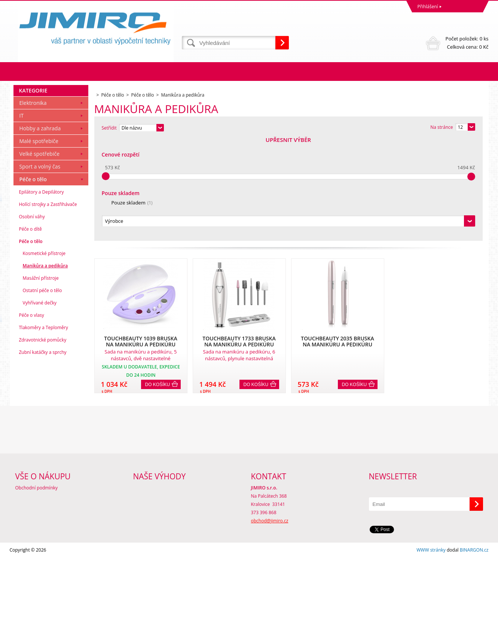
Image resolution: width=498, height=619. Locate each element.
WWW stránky (431, 611)
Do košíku (157, 282)
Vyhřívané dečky (39, 404)
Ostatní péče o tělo (42, 392)
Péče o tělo (33, 281)
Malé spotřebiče (38, 242)
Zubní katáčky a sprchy (43, 454)
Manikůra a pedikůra (45, 367)
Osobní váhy (32, 318)
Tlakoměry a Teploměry (43, 429)
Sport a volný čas (40, 268)
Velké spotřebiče (39, 255)
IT (21, 217)
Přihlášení (428, 6)
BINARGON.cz (474, 611)
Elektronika (33, 204)
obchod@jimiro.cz (269, 582)
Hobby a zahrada (40, 230)
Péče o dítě (30, 331)
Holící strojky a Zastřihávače (48, 306)
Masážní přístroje (41, 380)
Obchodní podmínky (36, 549)
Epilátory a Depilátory (41, 294)
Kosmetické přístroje (44, 355)
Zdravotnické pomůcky (43, 442)
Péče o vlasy (31, 417)
